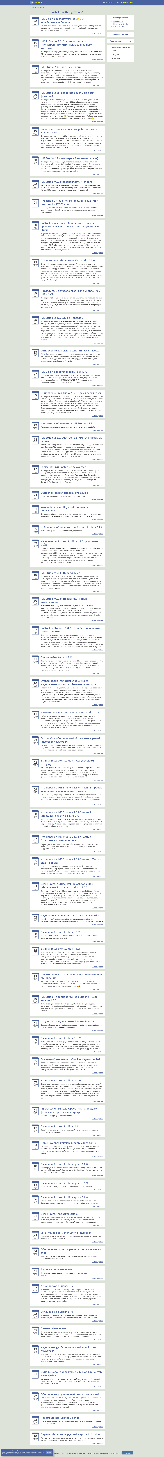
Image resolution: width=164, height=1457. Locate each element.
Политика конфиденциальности (107, 1453)
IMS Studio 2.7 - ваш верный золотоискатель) (69, 158)
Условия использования (86, 1453)
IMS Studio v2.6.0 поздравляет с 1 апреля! (67, 181)
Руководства (118, 26)
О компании (71, 1453)
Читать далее (97, 33)
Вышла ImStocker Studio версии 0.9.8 (64, 1197)
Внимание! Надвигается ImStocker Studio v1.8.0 (71, 712)
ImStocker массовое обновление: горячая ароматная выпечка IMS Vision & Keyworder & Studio (70, 226)
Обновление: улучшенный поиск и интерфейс (70, 1394)
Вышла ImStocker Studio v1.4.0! (60, 948)
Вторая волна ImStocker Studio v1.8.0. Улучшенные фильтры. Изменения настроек (69, 682)
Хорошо (49, 1452)
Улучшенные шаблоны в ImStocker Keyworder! (70, 915)
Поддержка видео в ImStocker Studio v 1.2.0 (68, 1021)
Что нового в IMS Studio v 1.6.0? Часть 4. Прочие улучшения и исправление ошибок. (71, 789)
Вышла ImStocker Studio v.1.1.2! (61, 1038)
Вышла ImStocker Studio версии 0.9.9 (64, 1183)
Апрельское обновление (56, 1269)
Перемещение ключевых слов (60, 1417)
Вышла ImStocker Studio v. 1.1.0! (61, 1080)
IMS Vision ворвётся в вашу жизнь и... (64, 371)
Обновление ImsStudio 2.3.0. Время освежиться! (71, 393)
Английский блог (121, 34)
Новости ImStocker (121, 24)
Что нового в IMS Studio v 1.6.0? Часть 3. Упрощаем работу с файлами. (66, 813)
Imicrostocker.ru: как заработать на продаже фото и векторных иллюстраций (69, 1110)
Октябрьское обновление (57, 1311)
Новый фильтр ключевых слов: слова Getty (68, 1143)
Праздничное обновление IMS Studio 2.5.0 (68, 260)
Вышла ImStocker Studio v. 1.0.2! (61, 1126)
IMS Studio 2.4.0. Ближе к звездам (62, 317)
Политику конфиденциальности (25, 1453)
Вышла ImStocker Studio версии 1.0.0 (64, 1164)
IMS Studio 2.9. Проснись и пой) (61, 67)
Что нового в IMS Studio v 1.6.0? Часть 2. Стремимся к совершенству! (66, 838)
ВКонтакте (127, 1453)
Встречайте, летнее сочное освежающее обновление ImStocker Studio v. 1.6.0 (67, 885)
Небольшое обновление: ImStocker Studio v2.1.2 (71, 527)
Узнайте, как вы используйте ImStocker (66, 1232)
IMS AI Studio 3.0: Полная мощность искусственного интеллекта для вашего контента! (66, 44)
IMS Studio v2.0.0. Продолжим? (60, 573)
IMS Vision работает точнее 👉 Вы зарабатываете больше (62, 20)
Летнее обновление (53, 1328)
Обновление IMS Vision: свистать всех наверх (70, 350)
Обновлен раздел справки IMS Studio (64, 492)
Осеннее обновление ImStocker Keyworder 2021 (71, 1059)
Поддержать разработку (121, 41)
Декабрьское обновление (57, 1286)
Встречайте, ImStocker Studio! (59, 1214)
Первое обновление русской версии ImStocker (70, 1434)
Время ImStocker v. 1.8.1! (56, 657)
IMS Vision (45, 354)
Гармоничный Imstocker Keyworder (63, 467)
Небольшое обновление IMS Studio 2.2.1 (66, 423)
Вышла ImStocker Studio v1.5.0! (60, 932)
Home (38, 2)
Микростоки (118, 21)
